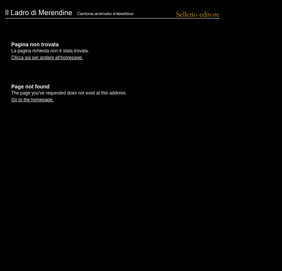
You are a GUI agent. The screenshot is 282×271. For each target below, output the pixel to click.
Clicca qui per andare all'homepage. (47, 57)
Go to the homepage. (32, 99)
